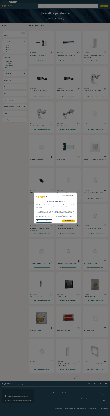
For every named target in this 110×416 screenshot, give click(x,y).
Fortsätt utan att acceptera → (68, 195)
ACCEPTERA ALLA (68, 220)
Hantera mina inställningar (44, 220)
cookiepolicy (57, 216)
